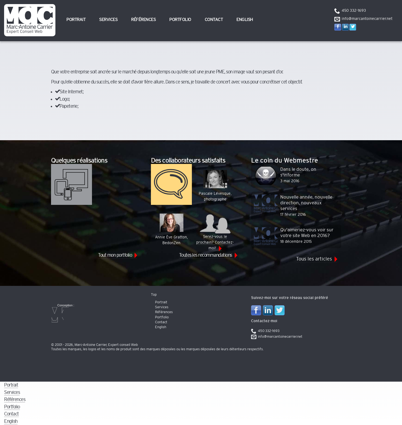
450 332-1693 (354, 11)
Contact (214, 19)
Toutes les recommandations (205, 255)
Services (108, 19)
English (244, 19)
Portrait (75, 19)
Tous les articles (314, 258)
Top (154, 295)
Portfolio (180, 19)
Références (143, 19)
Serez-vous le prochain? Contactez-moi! (215, 232)
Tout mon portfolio (115, 255)
